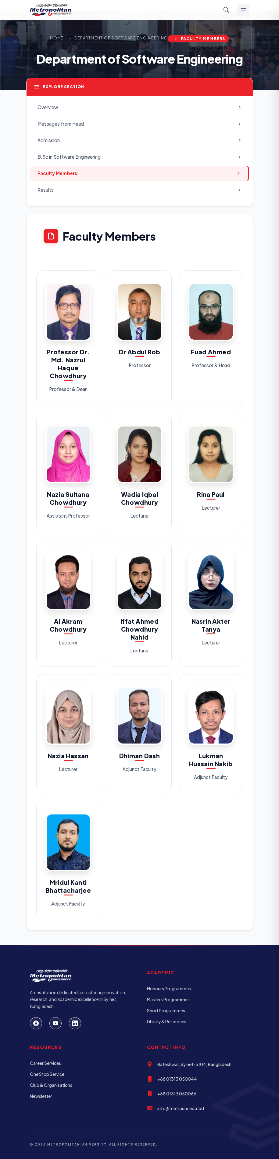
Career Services (45, 1063)
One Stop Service (47, 1074)
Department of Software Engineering (121, 37)
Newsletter (41, 1096)
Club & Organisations (51, 1085)
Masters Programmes (168, 999)
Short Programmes (166, 1010)
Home (56, 37)
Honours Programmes (169, 988)
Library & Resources (166, 1021)
